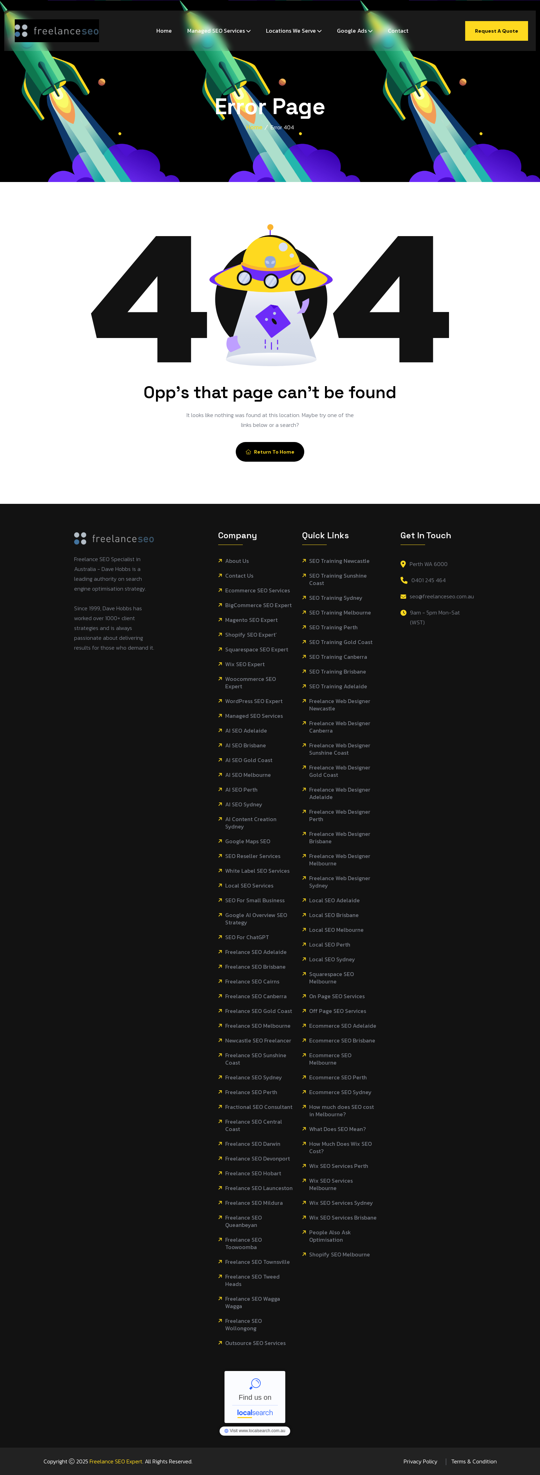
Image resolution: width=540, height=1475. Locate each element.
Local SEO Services (249, 885)
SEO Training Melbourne (340, 612)
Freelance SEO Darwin (252, 1144)
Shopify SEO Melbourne (339, 1254)
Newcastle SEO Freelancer (258, 1040)
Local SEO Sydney (332, 959)
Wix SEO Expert (245, 664)
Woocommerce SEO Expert (250, 682)
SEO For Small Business (255, 900)
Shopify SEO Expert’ (251, 634)
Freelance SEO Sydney (253, 1077)
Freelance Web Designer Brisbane (339, 837)
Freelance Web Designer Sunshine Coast (339, 749)
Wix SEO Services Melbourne (331, 1184)
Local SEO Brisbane (334, 915)
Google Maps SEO (247, 841)
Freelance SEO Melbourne (258, 1025)
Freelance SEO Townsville (257, 1262)
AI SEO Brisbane (245, 745)
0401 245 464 (428, 580)
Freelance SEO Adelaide (256, 952)
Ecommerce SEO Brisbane (342, 1040)
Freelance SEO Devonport (257, 1158)
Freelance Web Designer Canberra (339, 727)
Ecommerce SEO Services (257, 590)
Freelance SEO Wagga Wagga (252, 1302)
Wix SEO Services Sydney (341, 1203)
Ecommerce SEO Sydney (340, 1092)
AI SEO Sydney (243, 804)
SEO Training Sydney (336, 598)
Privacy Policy (420, 1461)
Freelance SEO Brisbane (255, 966)
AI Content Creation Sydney (250, 823)
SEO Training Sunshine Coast (338, 579)
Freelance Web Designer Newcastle (339, 704)
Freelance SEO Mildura (254, 1203)
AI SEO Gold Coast (248, 760)
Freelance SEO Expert (116, 1461)
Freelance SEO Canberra (256, 996)
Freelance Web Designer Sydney (339, 882)
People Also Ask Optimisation (330, 1236)
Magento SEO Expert (251, 620)
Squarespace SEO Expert (256, 649)
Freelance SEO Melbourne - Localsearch (255, 1397)
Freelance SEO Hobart (253, 1173)
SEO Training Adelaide (338, 686)
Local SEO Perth (329, 944)
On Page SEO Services (337, 996)
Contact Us (239, 575)
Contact (398, 30)
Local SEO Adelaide (334, 900)
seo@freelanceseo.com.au (442, 596)
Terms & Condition (474, 1461)
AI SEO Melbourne (248, 775)
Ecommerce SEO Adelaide (342, 1025)
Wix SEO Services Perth (338, 1166)
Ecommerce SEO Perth (338, 1077)
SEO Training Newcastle (339, 561)
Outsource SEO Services (255, 1343)
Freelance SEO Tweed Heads (252, 1280)
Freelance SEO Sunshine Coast (255, 1059)
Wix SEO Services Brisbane (343, 1217)
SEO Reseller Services (252, 856)
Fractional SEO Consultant (258, 1107)
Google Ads (352, 30)
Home (164, 30)
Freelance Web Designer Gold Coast (339, 771)
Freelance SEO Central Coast (253, 1125)
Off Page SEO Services (337, 1011)
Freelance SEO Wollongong (243, 1324)
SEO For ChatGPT (247, 937)
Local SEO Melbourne (336, 930)
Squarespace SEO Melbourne (331, 977)
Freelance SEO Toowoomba (243, 1243)
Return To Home (270, 452)
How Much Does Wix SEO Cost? (340, 1147)
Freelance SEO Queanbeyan (243, 1221)
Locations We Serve (291, 30)
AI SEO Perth (241, 789)
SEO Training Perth (333, 627)
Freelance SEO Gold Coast (258, 1011)
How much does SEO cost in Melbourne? (341, 1110)
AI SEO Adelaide (246, 730)
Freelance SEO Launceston (259, 1188)
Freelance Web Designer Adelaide (339, 793)
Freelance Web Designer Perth (339, 815)
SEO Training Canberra (338, 657)
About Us (237, 561)
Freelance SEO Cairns (252, 981)
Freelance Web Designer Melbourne (339, 859)
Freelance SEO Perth (251, 1092)
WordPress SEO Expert (253, 701)
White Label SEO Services (257, 871)
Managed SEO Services (216, 30)
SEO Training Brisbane (337, 671)
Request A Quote (496, 31)
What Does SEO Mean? (337, 1129)
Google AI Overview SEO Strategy (256, 918)
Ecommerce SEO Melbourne (330, 1059)
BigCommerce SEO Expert (258, 605)
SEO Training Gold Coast (340, 642)
